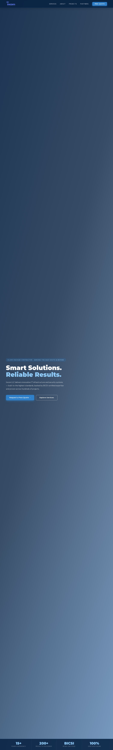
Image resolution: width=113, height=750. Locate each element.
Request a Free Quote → (20, 398)
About (62, 4)
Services (52, 4)
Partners (84, 4)
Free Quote (100, 4)
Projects (73, 4)
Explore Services (47, 398)
